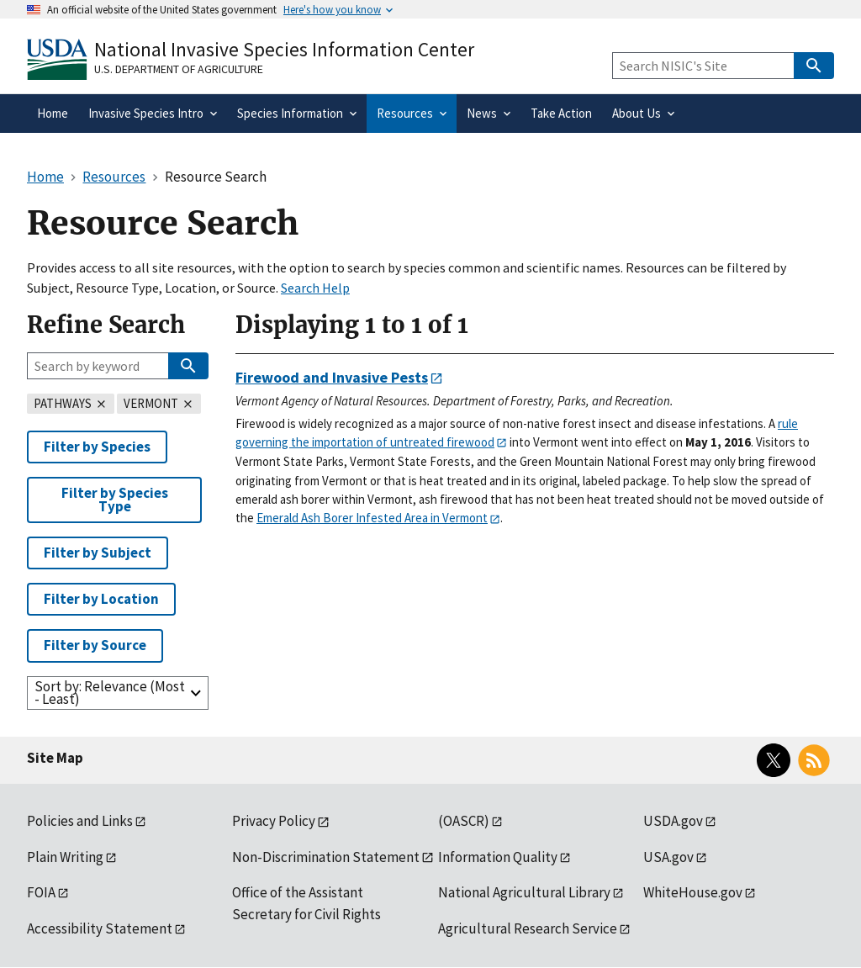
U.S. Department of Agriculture (178, 69)
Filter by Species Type (114, 499)
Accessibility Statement (99, 928)
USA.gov (668, 857)
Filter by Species (97, 446)
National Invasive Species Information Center (284, 49)
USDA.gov (673, 821)
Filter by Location (101, 599)
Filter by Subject (97, 552)
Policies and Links (80, 821)
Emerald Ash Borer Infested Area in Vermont (372, 518)
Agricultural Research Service (527, 928)
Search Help (315, 287)
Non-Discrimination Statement (326, 857)
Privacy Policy (273, 821)
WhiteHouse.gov (692, 892)
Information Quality (497, 857)
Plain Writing (65, 857)
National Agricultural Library (524, 892)
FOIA (41, 892)
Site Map (55, 757)
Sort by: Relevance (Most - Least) (109, 692)
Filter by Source (95, 645)
